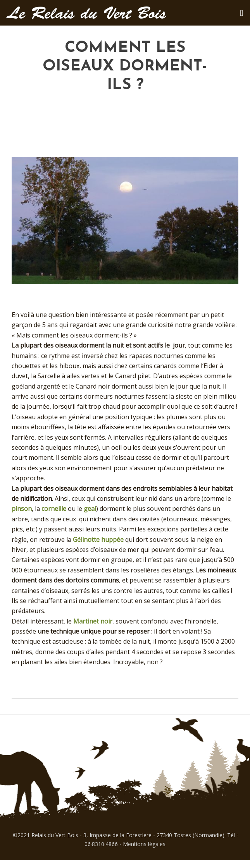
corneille (53, 508)
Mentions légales (144, 844)
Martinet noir (92, 621)
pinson (22, 508)
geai (90, 508)
